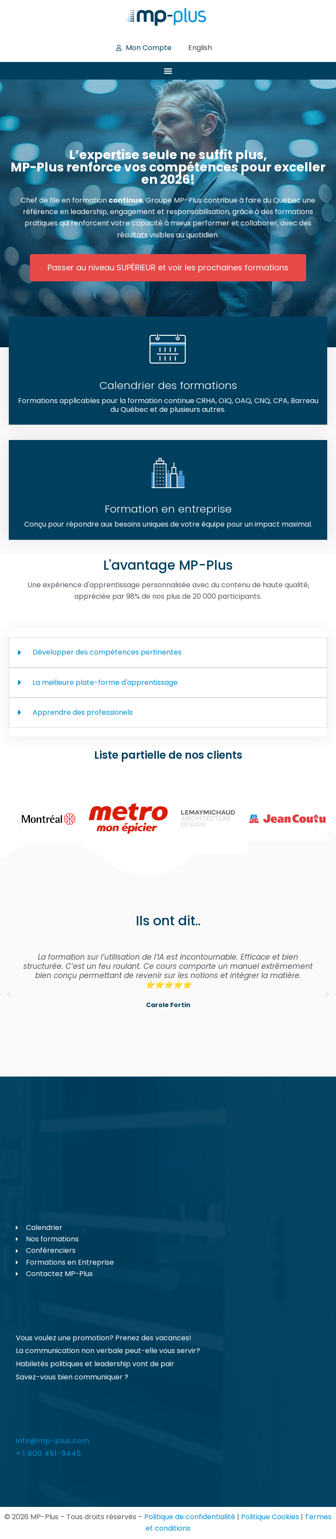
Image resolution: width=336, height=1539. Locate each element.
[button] (18, 820)
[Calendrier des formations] (168, 349)
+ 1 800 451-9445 (48, 1453)
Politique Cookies (270, 1517)
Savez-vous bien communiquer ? (72, 1377)
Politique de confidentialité (189, 1517)
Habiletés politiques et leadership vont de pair (95, 1364)
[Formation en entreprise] (168, 473)
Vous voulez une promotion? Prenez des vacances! (103, 1338)
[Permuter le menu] (168, 70)
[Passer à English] (200, 48)
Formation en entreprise (168, 509)
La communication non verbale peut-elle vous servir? (108, 1351)
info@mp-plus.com (53, 1441)
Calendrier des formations (168, 385)
